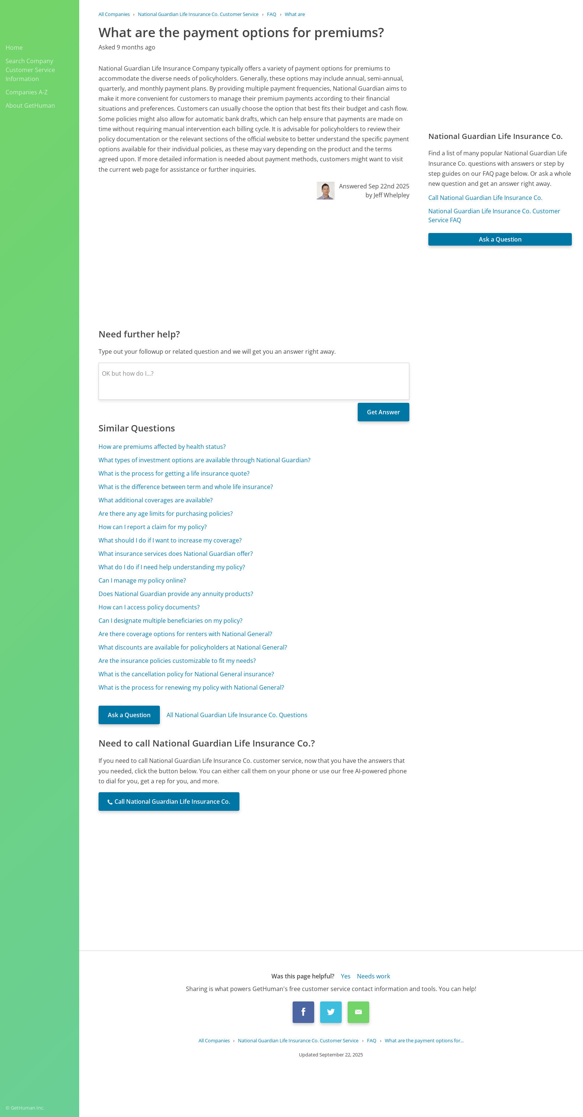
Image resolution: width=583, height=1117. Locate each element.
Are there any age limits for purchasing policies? (166, 513)
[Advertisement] (254, 263)
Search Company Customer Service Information (30, 70)
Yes (346, 976)
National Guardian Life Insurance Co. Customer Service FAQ (494, 215)
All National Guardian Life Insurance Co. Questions (237, 715)
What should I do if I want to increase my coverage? (170, 540)
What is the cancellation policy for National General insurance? (186, 674)
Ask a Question (129, 715)
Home (14, 47)
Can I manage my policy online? (142, 580)
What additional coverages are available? (156, 500)
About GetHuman (30, 105)
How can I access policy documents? (149, 607)
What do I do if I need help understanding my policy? (172, 567)
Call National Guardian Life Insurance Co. (485, 198)
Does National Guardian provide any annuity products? (176, 594)
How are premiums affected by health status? (162, 447)
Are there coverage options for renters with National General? (185, 634)
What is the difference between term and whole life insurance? (186, 487)
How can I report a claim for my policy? (153, 527)
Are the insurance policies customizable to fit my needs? (177, 661)
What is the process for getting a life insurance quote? (174, 473)
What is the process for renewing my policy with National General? (191, 687)
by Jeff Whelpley (387, 195)
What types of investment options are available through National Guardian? (204, 460)
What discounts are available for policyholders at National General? (193, 647)
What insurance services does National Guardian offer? (176, 554)
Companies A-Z (27, 92)
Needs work (373, 976)
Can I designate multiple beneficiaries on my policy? (170, 620)
